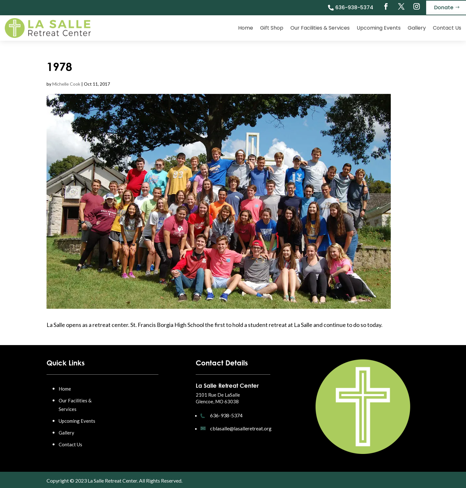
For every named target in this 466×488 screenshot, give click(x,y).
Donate (443, 7)
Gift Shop (271, 28)
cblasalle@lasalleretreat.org (241, 428)
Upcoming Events (379, 28)
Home (245, 28)
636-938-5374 (354, 7)
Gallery (417, 28)
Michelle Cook (66, 84)
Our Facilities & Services (320, 28)
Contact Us (447, 28)
